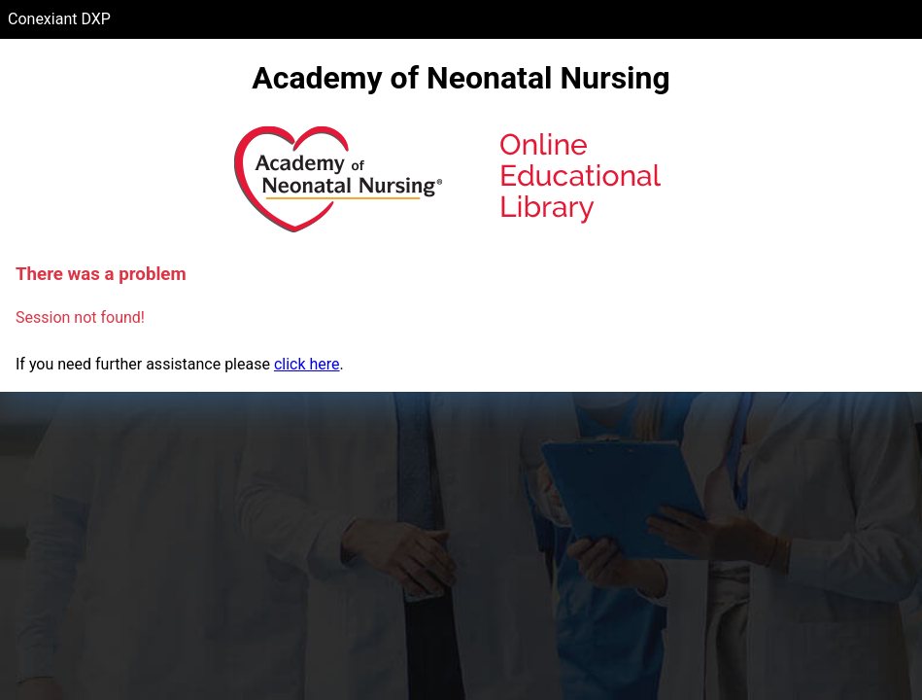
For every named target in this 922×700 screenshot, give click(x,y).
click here (307, 364)
